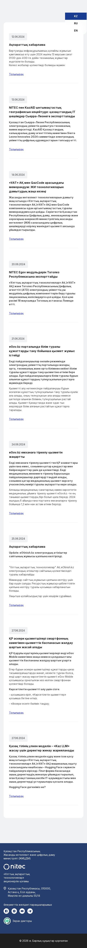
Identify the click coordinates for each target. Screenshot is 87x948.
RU (76, 23)
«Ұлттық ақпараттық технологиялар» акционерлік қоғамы (17, 878)
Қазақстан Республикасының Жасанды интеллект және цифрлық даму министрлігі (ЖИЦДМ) (29, 855)
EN (76, 30)
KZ (76, 16)
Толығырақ (16, 74)
